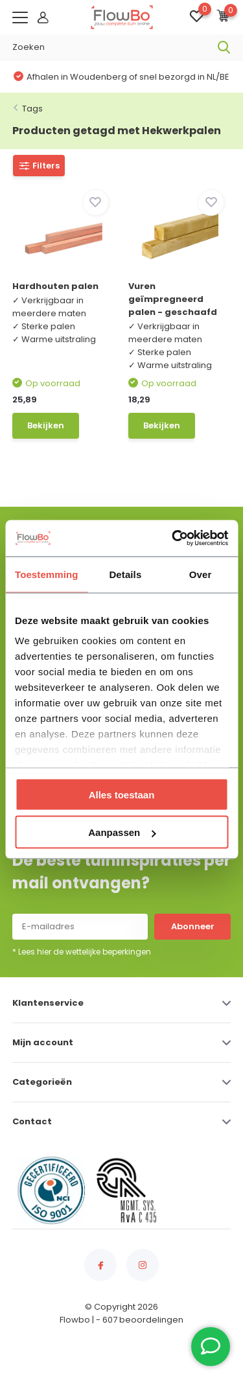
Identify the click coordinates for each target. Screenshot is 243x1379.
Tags (32, 108)
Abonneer (192, 926)
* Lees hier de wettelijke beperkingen (81, 951)
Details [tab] (125, 573)
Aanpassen (122, 832)
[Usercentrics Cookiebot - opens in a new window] (173, 538)
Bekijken (45, 425)
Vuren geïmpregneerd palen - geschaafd (172, 299)
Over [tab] (200, 573)
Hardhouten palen (55, 286)
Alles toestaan (122, 794)
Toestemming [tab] (46, 573)
